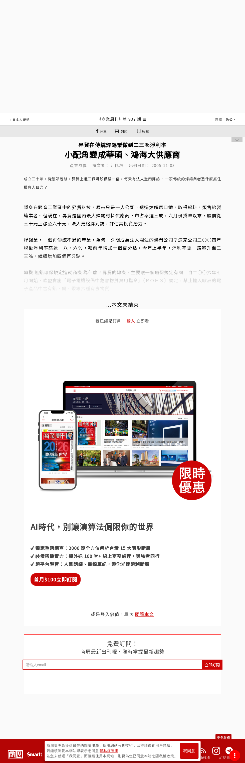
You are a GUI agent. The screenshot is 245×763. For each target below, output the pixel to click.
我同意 (189, 751)
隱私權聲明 (109, 751)
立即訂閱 (212, 664)
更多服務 (223, 737)
